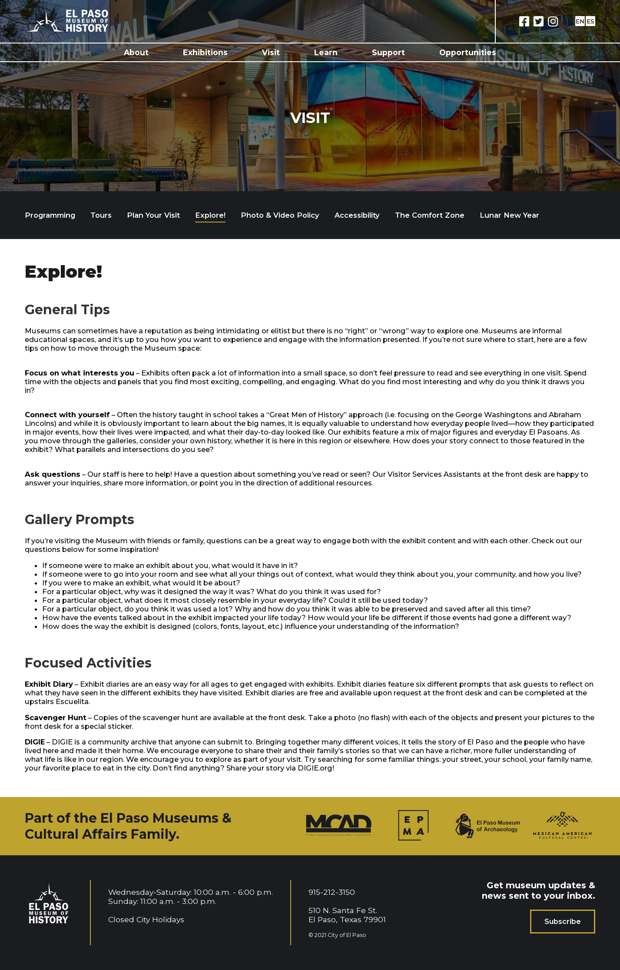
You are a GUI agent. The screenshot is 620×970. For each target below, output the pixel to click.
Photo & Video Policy (280, 215)
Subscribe (562, 921)
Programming (50, 215)
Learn (326, 52)
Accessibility (357, 215)
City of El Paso (347, 935)
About (136, 52)
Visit (271, 52)
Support (388, 52)
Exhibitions (205, 52)
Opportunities (467, 52)
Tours (101, 215)
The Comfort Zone (429, 215)
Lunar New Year (509, 215)
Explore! (210, 215)
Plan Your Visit (153, 215)
